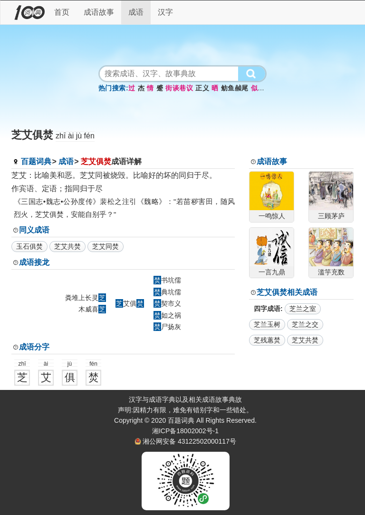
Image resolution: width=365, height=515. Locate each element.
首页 (61, 12)
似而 (258, 88)
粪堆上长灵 (85, 297)
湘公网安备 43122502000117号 (189, 441)
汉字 (165, 12)
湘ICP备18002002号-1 (185, 431)
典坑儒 (167, 292)
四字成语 (267, 308)
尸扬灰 (167, 326)
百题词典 (36, 161)
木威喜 (92, 309)
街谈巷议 (179, 88)
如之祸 (167, 315)
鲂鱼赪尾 (235, 88)
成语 (136, 12)
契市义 (167, 303)
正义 (202, 88)
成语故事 (99, 12)
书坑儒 (167, 280)
